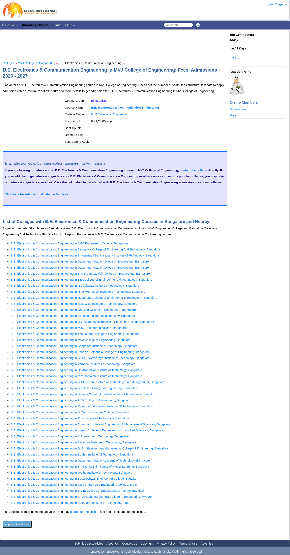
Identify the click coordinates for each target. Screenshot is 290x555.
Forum (57, 25)
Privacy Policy (166, 543)
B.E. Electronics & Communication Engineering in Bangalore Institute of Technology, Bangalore (74, 346)
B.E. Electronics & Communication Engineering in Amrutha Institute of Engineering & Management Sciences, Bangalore (91, 424)
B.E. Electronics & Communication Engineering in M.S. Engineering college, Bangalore (69, 327)
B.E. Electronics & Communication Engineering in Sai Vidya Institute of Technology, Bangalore (74, 442)
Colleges (8, 63)
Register (282, 4)
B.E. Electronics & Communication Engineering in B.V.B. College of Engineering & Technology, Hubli (78, 490)
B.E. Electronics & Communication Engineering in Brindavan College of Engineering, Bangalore (74, 388)
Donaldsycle (238, 109)
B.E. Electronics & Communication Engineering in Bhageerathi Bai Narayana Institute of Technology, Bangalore (85, 255)
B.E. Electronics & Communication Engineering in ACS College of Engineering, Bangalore (70, 400)
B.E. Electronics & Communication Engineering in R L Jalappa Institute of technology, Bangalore (75, 285)
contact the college (193, 170)
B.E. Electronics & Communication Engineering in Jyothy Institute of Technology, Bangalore (72, 472)
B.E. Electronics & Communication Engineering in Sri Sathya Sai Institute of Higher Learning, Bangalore (80, 466)
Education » (10, 25)
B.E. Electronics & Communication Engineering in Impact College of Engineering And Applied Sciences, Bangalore (87, 430)
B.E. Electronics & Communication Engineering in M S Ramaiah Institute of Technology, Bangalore (76, 376)
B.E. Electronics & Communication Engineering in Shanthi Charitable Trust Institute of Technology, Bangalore (83, 394)
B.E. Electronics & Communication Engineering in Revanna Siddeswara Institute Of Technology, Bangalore (82, 406)
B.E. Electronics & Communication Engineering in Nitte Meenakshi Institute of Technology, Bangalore (78, 291)
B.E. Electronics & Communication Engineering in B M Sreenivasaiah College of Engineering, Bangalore (80, 273)
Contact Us (129, 543)
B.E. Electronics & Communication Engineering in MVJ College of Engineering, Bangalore (70, 340)
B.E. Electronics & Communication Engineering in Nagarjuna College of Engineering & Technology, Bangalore (84, 297)
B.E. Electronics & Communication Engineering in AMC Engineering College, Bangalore (69, 243)
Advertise (207, 543)
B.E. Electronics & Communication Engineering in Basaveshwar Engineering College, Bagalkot (74, 478)
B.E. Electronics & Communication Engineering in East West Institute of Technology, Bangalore (74, 303)
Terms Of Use (188, 543)
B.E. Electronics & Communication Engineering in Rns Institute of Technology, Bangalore (70, 418)
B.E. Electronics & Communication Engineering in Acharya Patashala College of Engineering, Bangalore (80, 352)
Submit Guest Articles (88, 543)
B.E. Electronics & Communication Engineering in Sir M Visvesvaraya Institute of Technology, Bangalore (80, 358)
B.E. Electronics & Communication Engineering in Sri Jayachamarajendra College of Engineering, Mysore (81, 496)
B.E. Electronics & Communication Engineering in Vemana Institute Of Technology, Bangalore (73, 364)
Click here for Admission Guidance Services (36, 194)
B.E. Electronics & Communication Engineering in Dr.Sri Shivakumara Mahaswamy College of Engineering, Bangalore (89, 448)
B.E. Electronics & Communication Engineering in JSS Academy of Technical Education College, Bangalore (82, 321)
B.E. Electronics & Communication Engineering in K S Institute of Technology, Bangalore (70, 436)
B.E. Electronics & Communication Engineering (125, 107)
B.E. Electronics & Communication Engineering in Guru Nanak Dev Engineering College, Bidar (74, 484)
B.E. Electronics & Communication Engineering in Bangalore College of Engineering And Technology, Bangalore (85, 249)
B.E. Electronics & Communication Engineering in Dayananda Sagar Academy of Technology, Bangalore (80, 460)
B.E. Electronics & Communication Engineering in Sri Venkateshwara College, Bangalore (70, 412)
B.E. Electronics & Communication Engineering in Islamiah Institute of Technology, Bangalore (73, 315)
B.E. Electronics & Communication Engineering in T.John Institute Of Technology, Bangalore (72, 454)
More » (70, 25)
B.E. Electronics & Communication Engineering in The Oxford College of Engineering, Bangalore (75, 333)
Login (269, 4)
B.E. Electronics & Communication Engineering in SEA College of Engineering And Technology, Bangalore (81, 279)
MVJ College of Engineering (36, 63)
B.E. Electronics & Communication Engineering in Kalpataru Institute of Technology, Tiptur (70, 502)
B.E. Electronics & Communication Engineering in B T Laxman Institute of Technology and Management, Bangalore (88, 382)
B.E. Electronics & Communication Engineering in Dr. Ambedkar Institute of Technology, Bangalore (76, 370)
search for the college (84, 511)
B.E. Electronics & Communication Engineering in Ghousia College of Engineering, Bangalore (73, 309)
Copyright (147, 543)
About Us (112, 543)
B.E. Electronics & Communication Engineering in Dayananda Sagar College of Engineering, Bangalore (80, 261)
